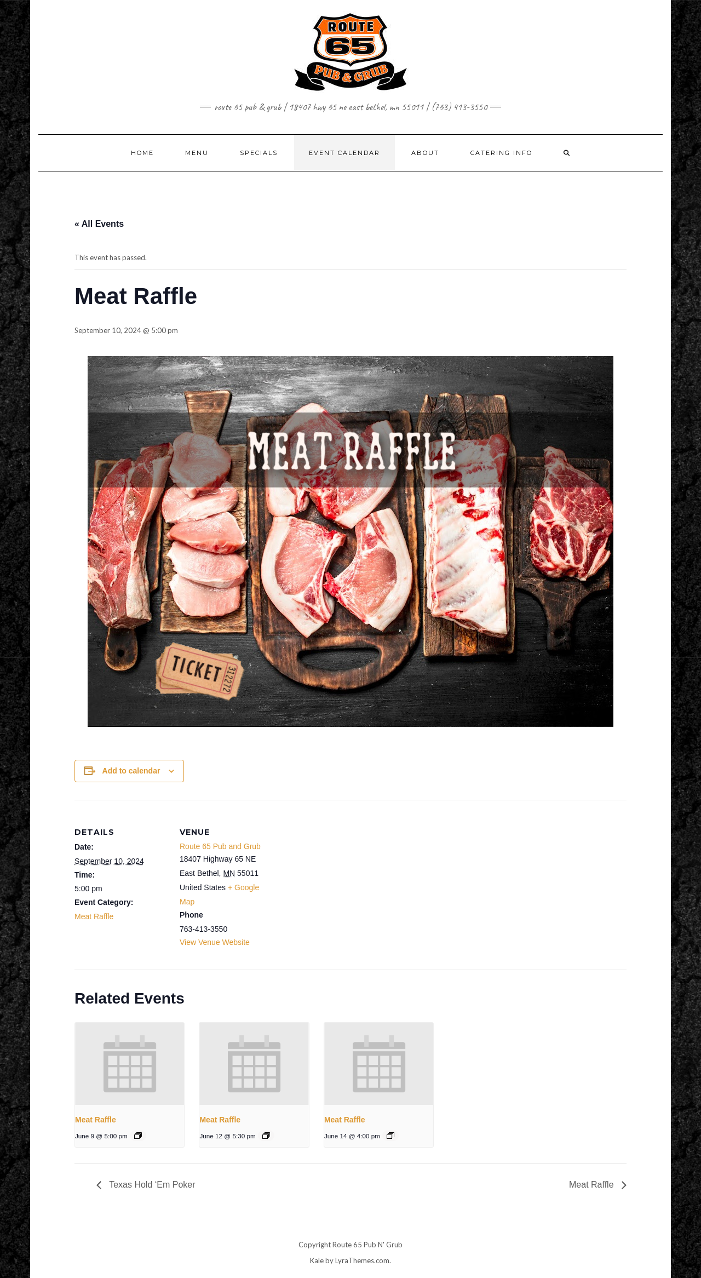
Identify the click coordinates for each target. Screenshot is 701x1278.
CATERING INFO (501, 153)
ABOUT (425, 153)
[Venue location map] (342, 875)
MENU (197, 153)
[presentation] (129, 1063)
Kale (317, 1260)
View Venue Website (215, 942)
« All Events (99, 223)
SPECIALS (259, 153)
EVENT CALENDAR (344, 153)
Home (142, 153)
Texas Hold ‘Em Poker (151, 1184)
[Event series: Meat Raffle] (138, 1135)
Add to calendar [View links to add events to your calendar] (131, 770)
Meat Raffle (93, 916)
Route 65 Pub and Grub (220, 846)
